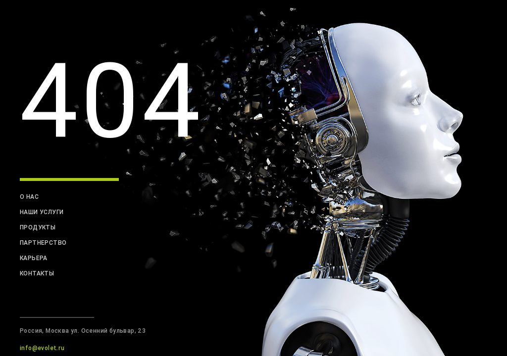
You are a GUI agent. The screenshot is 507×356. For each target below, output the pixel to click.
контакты (37, 273)
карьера (34, 258)
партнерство (43, 242)
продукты (37, 227)
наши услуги (41, 212)
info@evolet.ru (42, 348)
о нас (29, 196)
